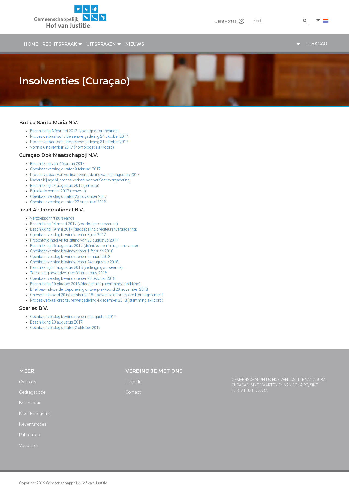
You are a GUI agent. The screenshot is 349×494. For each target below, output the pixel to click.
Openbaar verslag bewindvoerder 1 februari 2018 (71, 251)
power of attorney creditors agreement (130, 295)
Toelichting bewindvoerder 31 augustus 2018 (68, 273)
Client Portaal (230, 22)
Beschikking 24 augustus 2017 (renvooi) (64, 185)
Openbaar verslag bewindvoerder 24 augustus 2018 (74, 262)
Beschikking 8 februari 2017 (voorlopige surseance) (74, 131)
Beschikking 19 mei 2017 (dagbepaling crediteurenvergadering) (83, 229)
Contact (133, 392)
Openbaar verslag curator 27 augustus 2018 (68, 202)
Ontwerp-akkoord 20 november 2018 (61, 295)
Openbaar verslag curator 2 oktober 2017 (65, 327)
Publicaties (29, 434)
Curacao (316, 43)
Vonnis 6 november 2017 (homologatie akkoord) (72, 147)
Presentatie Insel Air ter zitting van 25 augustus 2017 (74, 240)
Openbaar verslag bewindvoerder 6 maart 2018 (70, 256)
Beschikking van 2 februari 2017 (57, 163)
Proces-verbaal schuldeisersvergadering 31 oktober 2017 (79, 142)
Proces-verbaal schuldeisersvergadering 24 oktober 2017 (79, 136)
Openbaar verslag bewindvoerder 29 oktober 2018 (72, 278)
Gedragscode (32, 392)
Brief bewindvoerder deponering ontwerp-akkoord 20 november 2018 (89, 289)
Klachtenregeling (35, 413)
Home (31, 44)
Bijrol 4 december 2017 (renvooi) (58, 191)
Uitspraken (103, 44)
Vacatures (29, 445)
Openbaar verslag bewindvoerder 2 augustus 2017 (73, 316)
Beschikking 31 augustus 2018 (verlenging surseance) (76, 267)
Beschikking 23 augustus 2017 (56, 322)
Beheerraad (30, 402)
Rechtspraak (62, 44)
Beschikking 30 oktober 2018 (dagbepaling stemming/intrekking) (85, 284)
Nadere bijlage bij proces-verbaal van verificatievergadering (80, 180)
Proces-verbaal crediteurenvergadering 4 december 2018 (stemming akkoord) (96, 300)
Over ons (27, 381)
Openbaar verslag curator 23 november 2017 (68, 196)
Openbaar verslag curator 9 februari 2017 (65, 169)
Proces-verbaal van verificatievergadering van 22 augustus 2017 (84, 174)
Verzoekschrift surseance (52, 218)
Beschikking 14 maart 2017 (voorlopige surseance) (74, 224)
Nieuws (134, 44)
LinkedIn (133, 381)
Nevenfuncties (32, 424)
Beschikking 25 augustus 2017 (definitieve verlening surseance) (84, 245)
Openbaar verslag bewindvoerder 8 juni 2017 (68, 235)
